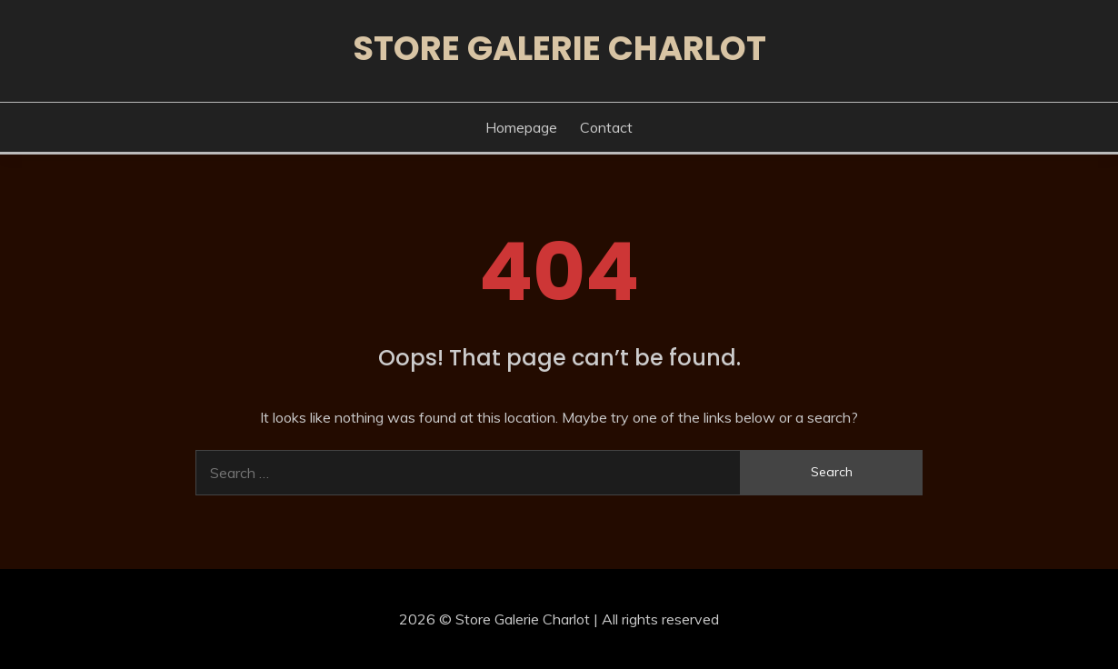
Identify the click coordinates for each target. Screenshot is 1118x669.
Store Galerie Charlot (559, 48)
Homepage (521, 127)
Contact (606, 127)
